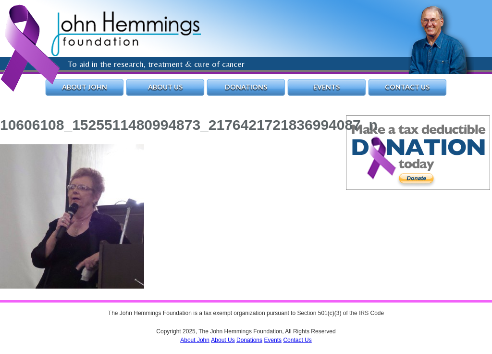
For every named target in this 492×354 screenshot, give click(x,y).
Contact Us (407, 87)
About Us (165, 87)
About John (84, 87)
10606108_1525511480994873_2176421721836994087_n (189, 125)
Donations (246, 87)
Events (326, 87)
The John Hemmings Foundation (126, 34)
